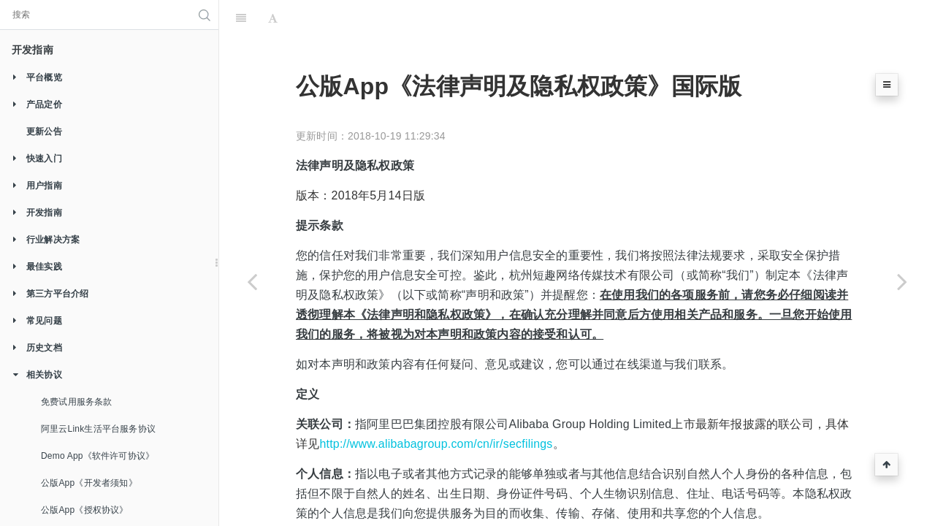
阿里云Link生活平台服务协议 (98, 429)
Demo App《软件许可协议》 (97, 456)
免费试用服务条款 (76, 402)
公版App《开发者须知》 (89, 483)
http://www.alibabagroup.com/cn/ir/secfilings (435, 444)
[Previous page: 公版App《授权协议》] (252, 281)
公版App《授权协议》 (85, 510)
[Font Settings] (273, 18)
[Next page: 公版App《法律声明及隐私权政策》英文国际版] (902, 281)
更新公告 (44, 131)
